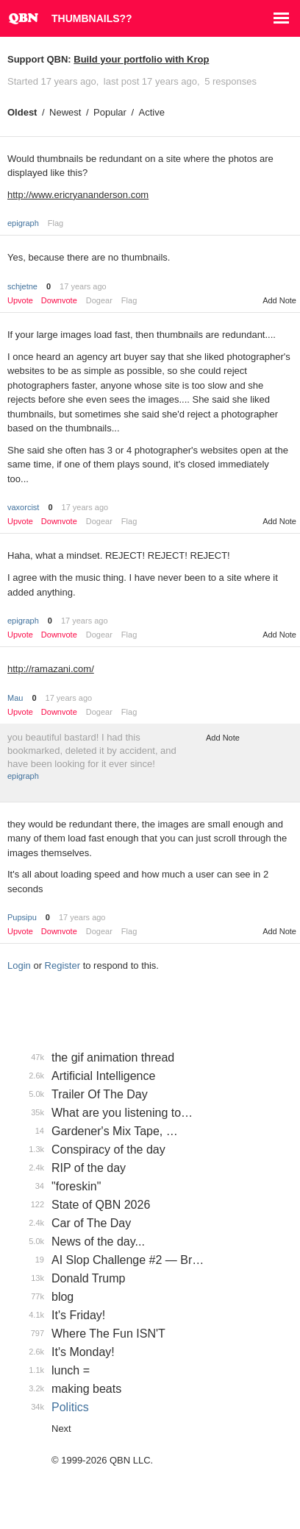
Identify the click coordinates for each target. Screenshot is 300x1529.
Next (61, 1428)
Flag (55, 223)
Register (62, 965)
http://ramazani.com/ (50, 668)
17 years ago (83, 286)
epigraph (23, 223)
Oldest (22, 112)
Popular (109, 112)
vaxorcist (23, 507)
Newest (65, 112)
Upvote (20, 301)
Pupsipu (22, 917)
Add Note (279, 300)
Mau (15, 697)
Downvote (59, 301)
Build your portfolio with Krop (141, 59)
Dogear (99, 300)
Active (152, 112)
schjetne (22, 286)
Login (19, 965)
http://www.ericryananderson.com (78, 194)
